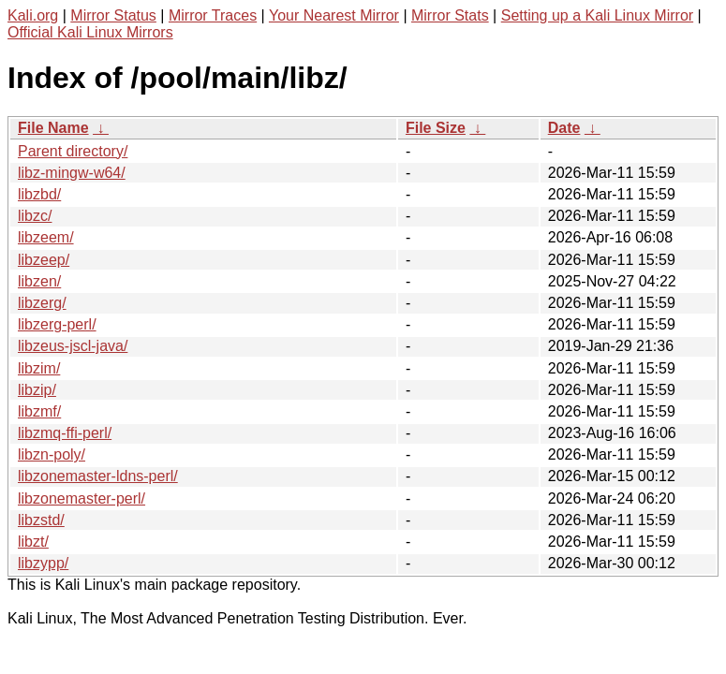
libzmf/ (39, 411)
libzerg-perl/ (57, 324)
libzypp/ (43, 563)
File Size (436, 128)
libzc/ (35, 216)
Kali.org (32, 15)
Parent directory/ (72, 151)
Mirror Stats (450, 15)
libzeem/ (46, 237)
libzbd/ (39, 194)
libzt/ (33, 541)
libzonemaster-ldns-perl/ (98, 476)
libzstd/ (41, 520)
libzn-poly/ (51, 454)
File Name (53, 128)
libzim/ (39, 368)
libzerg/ (42, 303)
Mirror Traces (213, 15)
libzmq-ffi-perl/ (64, 433)
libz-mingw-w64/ (72, 173)
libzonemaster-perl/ (81, 498)
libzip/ (37, 390)
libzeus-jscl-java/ (72, 346)
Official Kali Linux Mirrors (90, 32)
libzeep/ (43, 260)
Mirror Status (113, 15)
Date (564, 128)
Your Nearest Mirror (334, 15)
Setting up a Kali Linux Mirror (597, 15)
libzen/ (39, 281)
